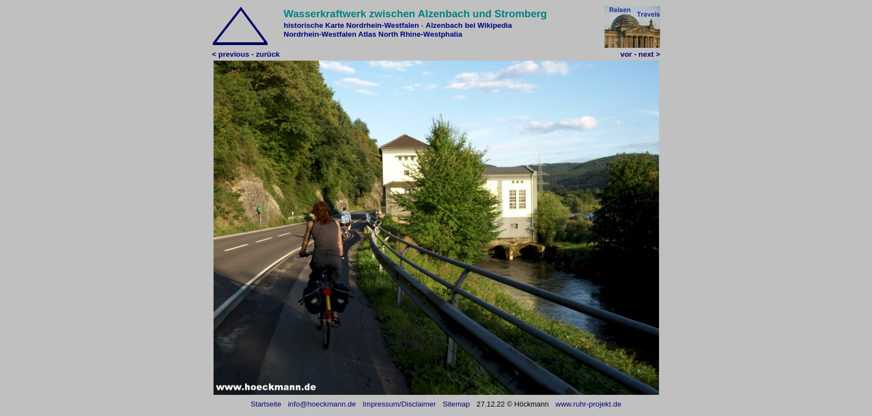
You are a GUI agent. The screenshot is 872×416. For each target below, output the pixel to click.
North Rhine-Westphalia (420, 34)
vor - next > (640, 54)
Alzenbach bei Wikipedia (468, 25)
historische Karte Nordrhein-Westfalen (351, 25)
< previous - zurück (246, 54)
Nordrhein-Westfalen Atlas (330, 34)
